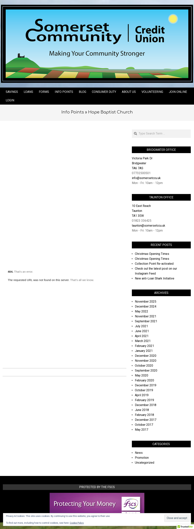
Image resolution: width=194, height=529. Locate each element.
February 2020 (144, 380)
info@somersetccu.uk (146, 178)
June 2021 (142, 331)
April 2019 (142, 395)
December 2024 (145, 306)
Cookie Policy (77, 523)
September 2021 (146, 321)
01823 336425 (141, 220)
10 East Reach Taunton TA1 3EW (141, 211)
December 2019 (145, 385)
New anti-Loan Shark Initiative (154, 278)
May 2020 (141, 375)
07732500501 (141, 173)
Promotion (142, 457)
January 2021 (144, 351)
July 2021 (141, 326)
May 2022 (141, 311)
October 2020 (144, 365)
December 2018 (145, 405)
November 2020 (145, 360)
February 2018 (144, 415)
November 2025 (145, 301)
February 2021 (144, 346)
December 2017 (145, 420)
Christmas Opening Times (152, 254)
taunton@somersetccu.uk (148, 225)
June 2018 (142, 410)
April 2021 (142, 336)
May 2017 (141, 429)
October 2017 (144, 424)
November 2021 (145, 316)
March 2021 (143, 341)
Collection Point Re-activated (154, 263)
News (139, 453)
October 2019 (144, 390)
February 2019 (144, 400)
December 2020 (145, 356)
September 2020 (146, 370)
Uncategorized (144, 462)
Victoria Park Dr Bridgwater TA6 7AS (142, 163)
